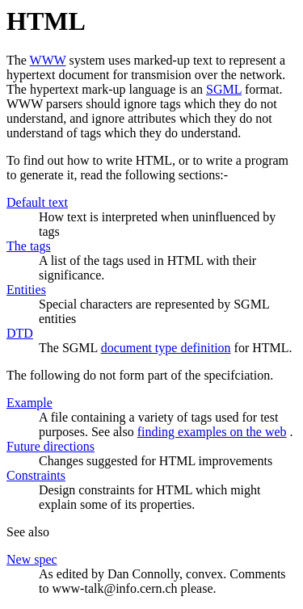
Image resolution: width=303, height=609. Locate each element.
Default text (37, 202)
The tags (28, 246)
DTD (19, 333)
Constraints (35, 475)
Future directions (50, 446)
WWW (48, 60)
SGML (224, 89)
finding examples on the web (212, 432)
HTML (46, 21)
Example (29, 403)
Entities (26, 289)
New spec (31, 559)
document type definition (166, 348)
